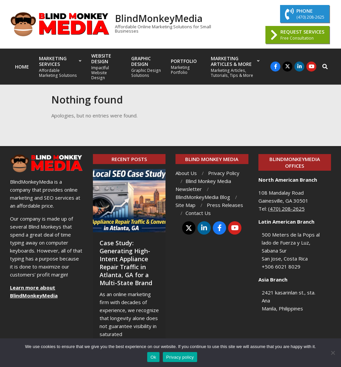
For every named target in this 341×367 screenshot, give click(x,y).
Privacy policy (180, 357)
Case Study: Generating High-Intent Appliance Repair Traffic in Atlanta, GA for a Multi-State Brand (126, 263)
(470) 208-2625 (286, 208)
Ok (153, 357)
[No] (332, 352)
